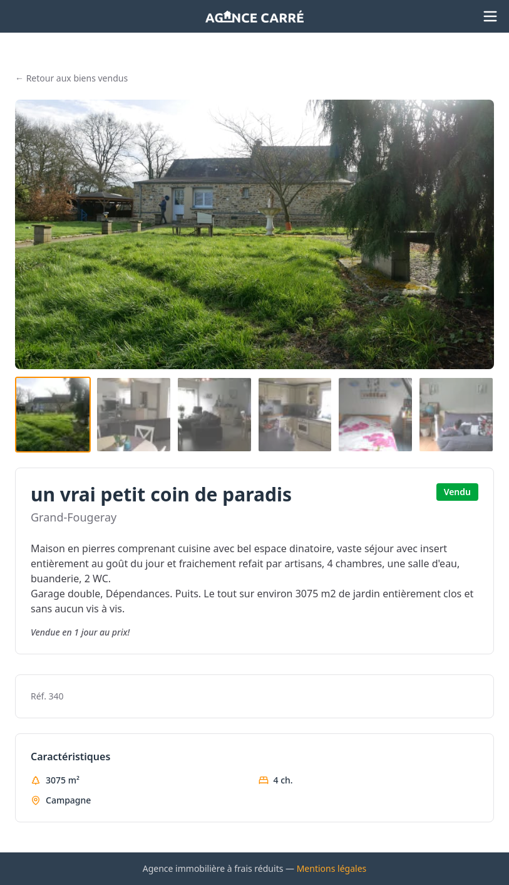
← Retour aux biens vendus (71, 78)
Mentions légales (332, 868)
